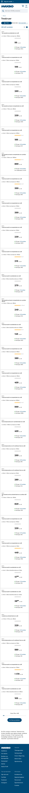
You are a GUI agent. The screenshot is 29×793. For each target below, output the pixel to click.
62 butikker (23, 71)
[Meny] (26, 6)
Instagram (4, 783)
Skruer (4, 15)
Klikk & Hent (18, 759)
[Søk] (14, 11)
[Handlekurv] (23, 6)
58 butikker (23, 557)
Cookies (17, 785)
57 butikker (23, 533)
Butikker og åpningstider (4, 757)
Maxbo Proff (4, 766)
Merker (3, 764)
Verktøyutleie (18, 753)
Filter (6, 23)
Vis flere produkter (14, 720)
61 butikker (23, 484)
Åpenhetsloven (19, 783)
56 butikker (23, 606)
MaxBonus (4, 751)
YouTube (3, 777)
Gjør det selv (4, 774)
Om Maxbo (4, 753)
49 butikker (23, 47)
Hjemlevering (18, 761)
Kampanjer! (4, 761)
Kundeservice (18, 774)
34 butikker (23, 266)
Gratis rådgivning (19, 756)
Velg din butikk (9, 1)
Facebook (4, 780)
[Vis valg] (23, 23)
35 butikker (23, 703)
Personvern (18, 780)
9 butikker (22, 290)
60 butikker (23, 460)
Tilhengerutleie (19, 750)
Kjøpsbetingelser (19, 777)
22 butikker (23, 581)
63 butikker (23, 120)
